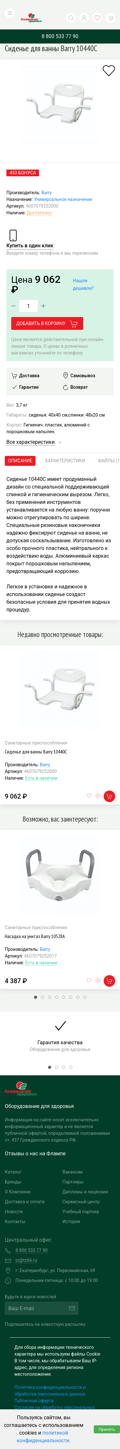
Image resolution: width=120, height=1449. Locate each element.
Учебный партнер (80, 1198)
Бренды (13, 1168)
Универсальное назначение (63, 186)
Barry (46, 179)
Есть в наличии (41, 765)
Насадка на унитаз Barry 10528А (35, 923)
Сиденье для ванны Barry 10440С (36, 738)
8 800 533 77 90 (60, 23)
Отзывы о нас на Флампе (35, 1140)
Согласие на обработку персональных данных (54, 1398)
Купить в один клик (29, 232)
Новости (14, 1198)
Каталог (13, 1158)
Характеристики (65, 447)
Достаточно (39, 199)
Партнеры (73, 1168)
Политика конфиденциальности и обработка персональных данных (50, 1378)
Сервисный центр (81, 1188)
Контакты (15, 1208)
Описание (20, 447)
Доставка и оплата (24, 1188)
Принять (107, 1429)
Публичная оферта (33, 1387)
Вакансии (72, 1158)
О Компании (17, 1178)
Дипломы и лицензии (85, 1178)
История (71, 1208)
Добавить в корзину (47, 311)
